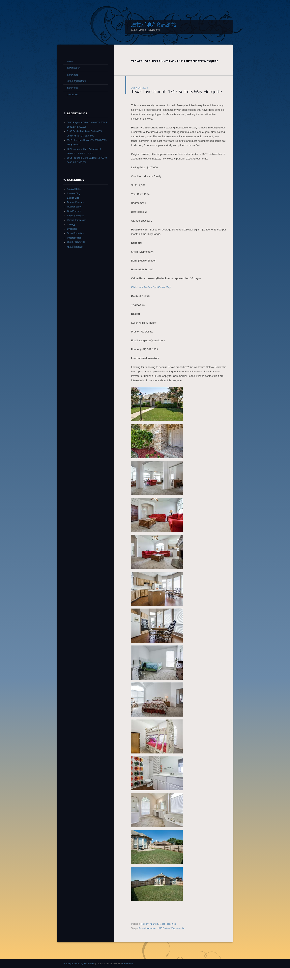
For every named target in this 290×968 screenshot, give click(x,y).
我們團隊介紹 (73, 68)
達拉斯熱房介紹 (75, 246)
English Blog (73, 198)
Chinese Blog (73, 193)
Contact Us (72, 94)
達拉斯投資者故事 (76, 242)
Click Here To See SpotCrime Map (151, 287)
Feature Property (75, 202)
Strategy (71, 224)
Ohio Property (74, 211)
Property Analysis (149, 924)
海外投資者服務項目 (77, 81)
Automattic (127, 963)
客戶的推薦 (72, 88)
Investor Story (74, 206)
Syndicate (72, 229)
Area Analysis (74, 189)
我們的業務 (72, 74)
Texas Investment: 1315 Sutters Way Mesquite (176, 91)
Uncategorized (74, 238)
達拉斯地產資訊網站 (153, 24)
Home (70, 61)
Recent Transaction (76, 220)
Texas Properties (167, 924)
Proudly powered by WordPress (78, 963)
